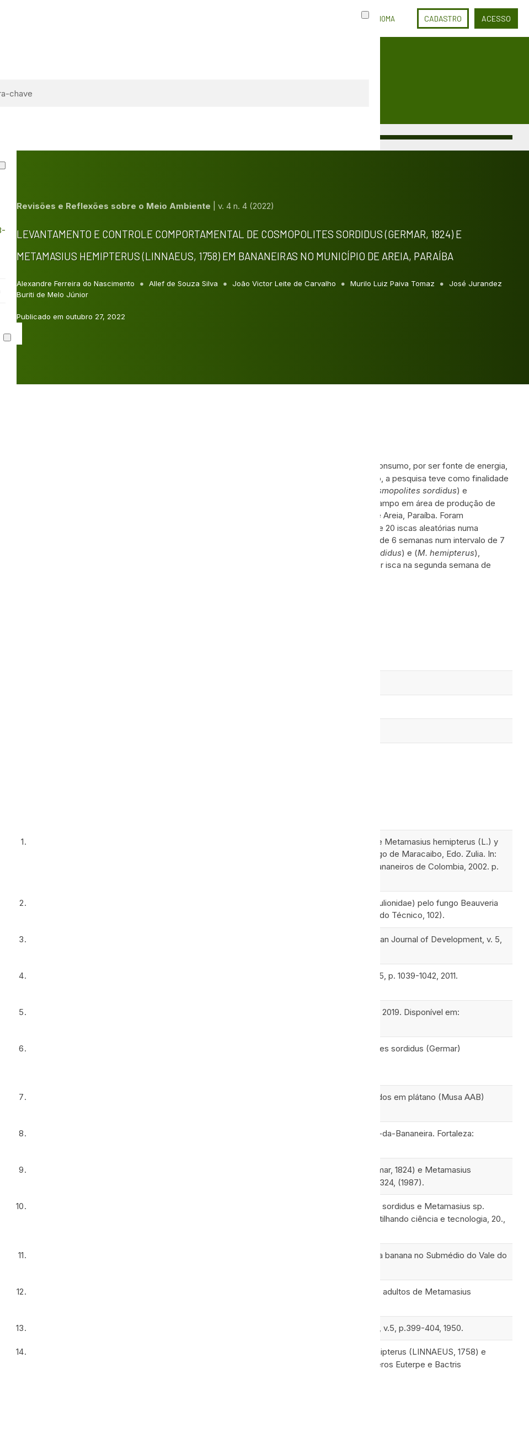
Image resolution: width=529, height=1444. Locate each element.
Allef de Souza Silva (184, 283)
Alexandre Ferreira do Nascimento (77, 283)
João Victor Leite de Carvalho (285, 283)
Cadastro (443, 18)
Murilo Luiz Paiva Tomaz (393, 283)
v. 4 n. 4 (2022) (246, 206)
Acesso (496, 18)
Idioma (384, 18)
